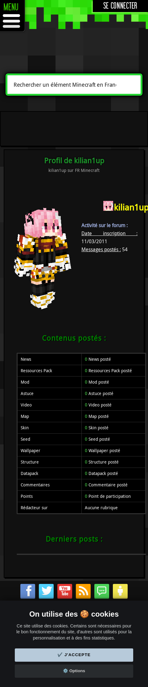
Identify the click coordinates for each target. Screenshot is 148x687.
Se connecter (120, 6)
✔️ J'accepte (74, 654)
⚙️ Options (74, 670)
